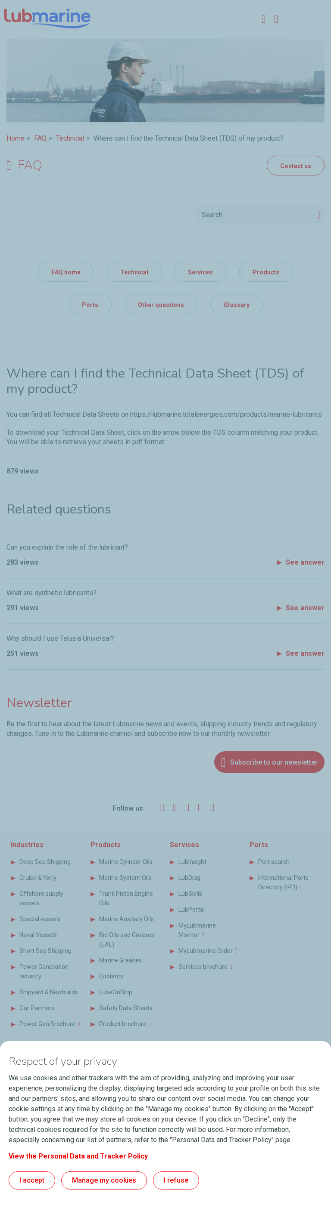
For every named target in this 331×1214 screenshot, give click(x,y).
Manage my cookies (104, 1180)
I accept (31, 1180)
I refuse (176, 1180)
